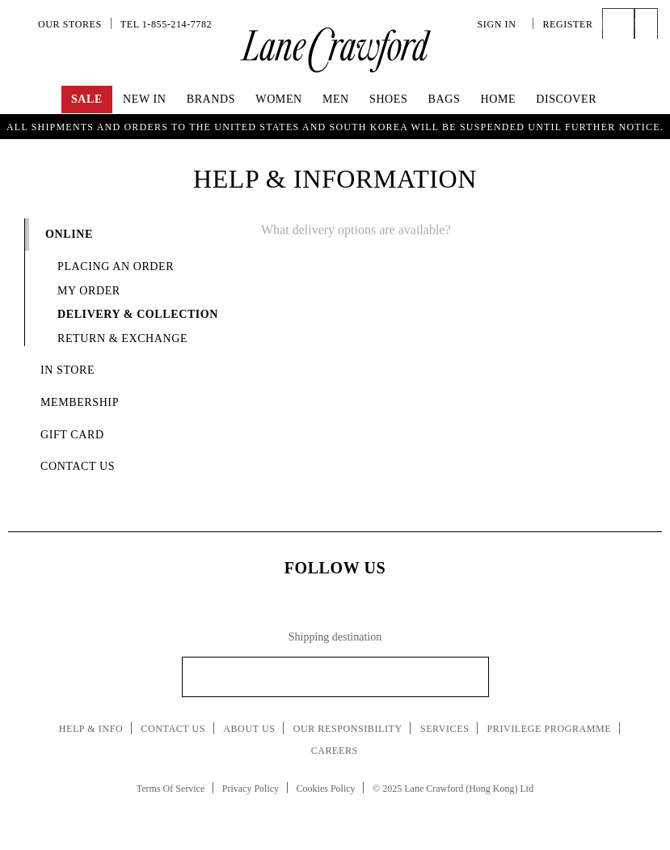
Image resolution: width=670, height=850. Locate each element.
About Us (249, 728)
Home (498, 99)
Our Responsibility (347, 728)
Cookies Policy (326, 788)
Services (445, 728)
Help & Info (91, 728)
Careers (334, 750)
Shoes (388, 99)
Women (278, 99)
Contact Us (173, 728)
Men (335, 99)
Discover (566, 99)
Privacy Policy (250, 788)
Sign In (501, 24)
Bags (444, 99)
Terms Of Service (170, 788)
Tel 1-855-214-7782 (166, 24)
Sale (87, 99)
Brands (211, 99)
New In (144, 99)
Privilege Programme (549, 728)
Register (567, 24)
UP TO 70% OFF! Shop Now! (335, 124)
